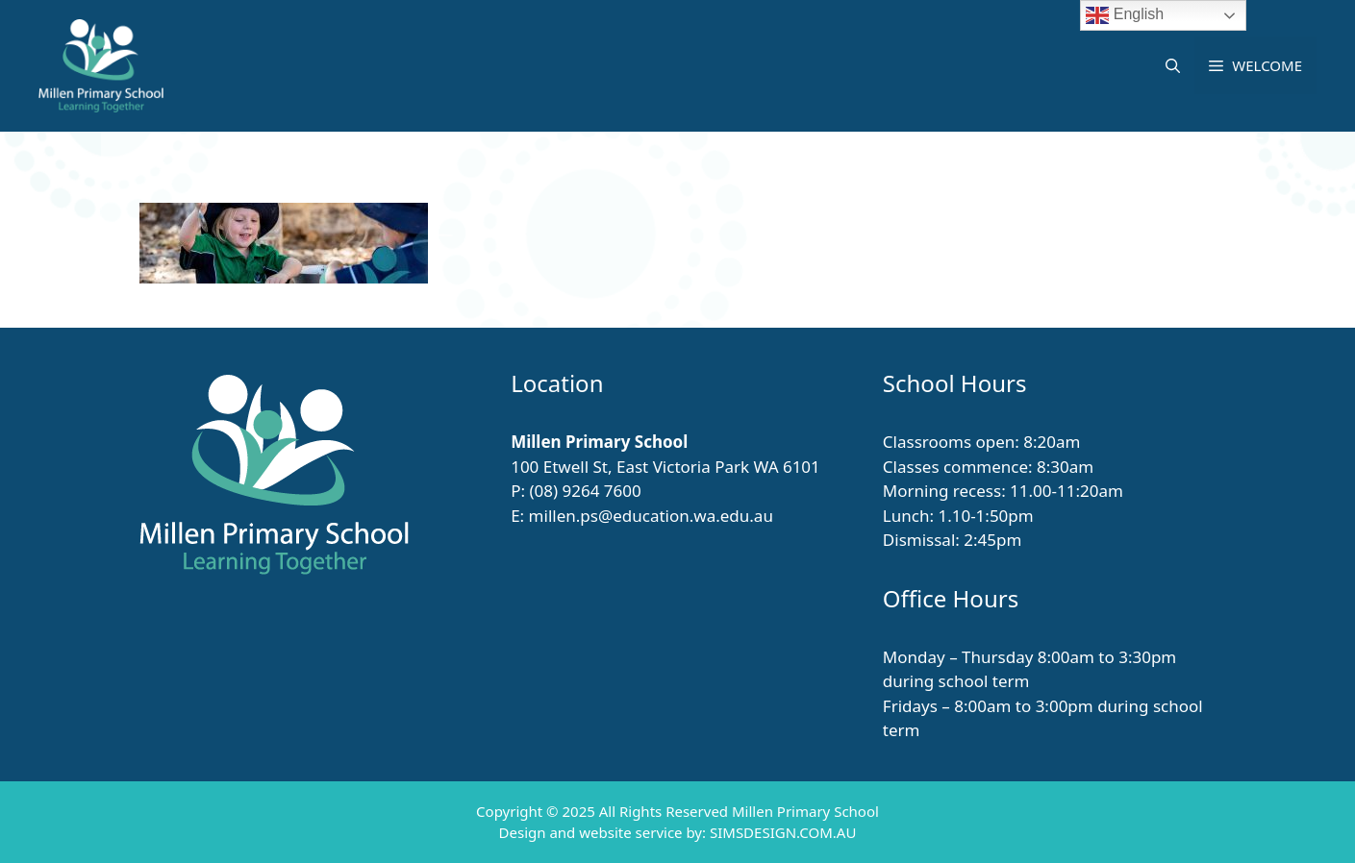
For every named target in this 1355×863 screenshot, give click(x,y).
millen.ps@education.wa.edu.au (651, 516)
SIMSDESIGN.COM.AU (783, 832)
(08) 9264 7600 (584, 491)
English (1125, 15)
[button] (1172, 65)
